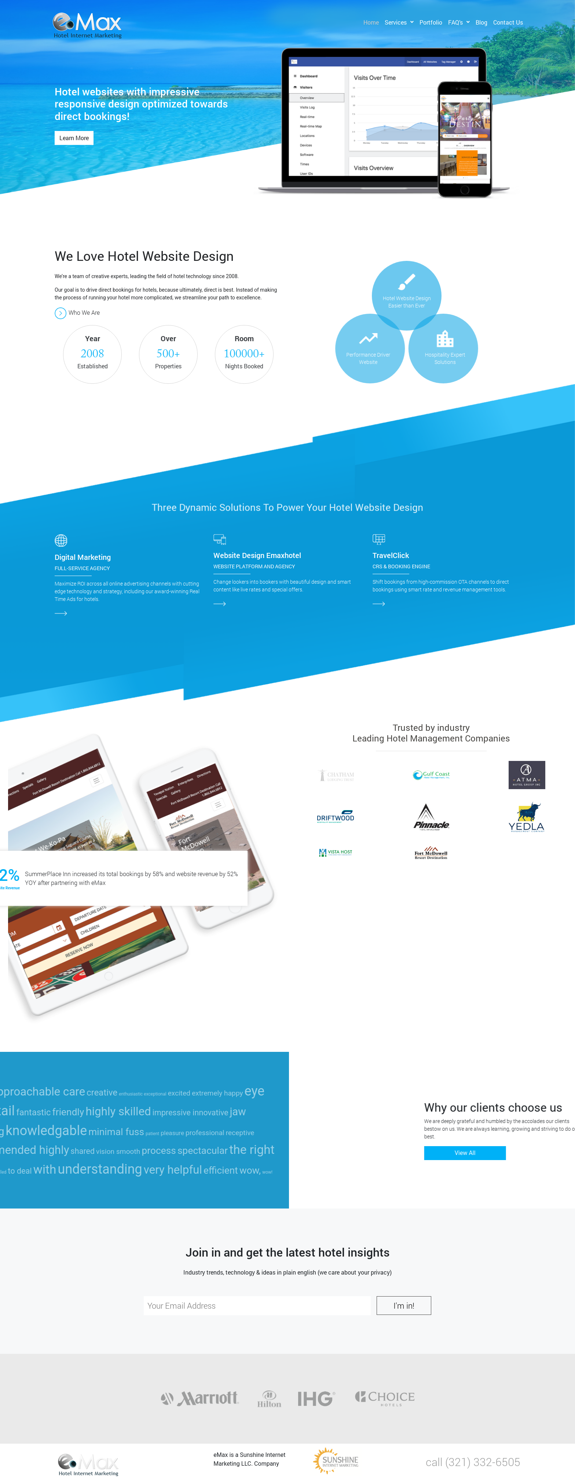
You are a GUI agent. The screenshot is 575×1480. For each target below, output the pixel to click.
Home (371, 22)
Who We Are (77, 312)
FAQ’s (455, 22)
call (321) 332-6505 (473, 1462)
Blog (481, 22)
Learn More (74, 138)
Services (396, 22)
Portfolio (431, 22)
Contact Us (508, 22)
